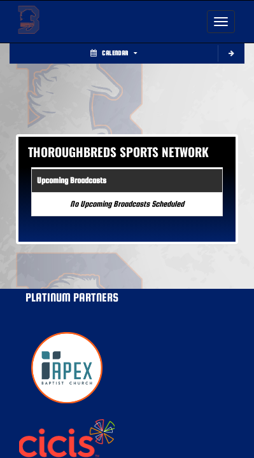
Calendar (113, 53)
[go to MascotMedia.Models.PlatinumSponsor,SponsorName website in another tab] (127, 367)
